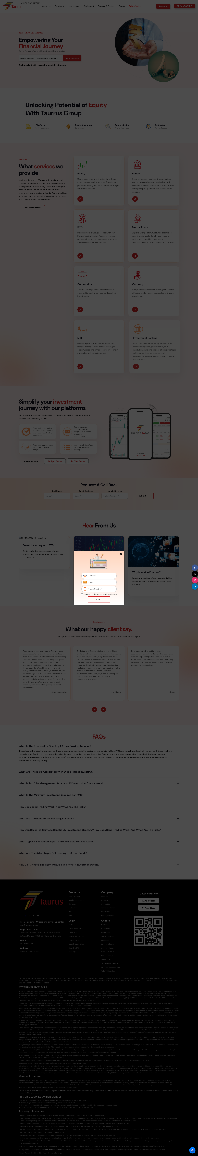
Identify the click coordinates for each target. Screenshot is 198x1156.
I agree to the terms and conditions (100, 594)
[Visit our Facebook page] (195, 567)
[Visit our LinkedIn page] (195, 586)
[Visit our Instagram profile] (195, 580)
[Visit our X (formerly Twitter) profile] (195, 574)
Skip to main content (30, 3)
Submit (99, 599)
